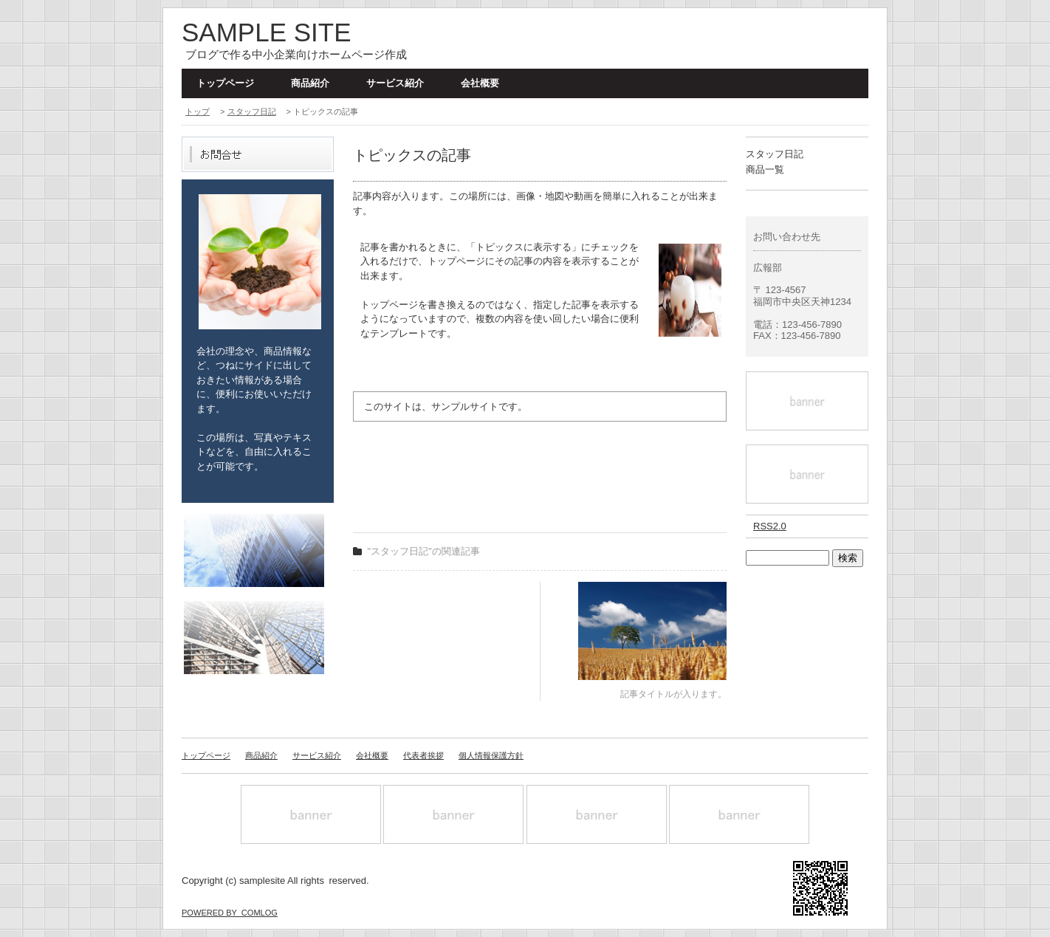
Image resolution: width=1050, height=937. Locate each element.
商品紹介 (310, 83)
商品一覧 (765, 169)
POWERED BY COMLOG (230, 912)
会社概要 (480, 83)
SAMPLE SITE (266, 32)
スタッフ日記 (251, 111)
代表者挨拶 (423, 755)
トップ (197, 111)
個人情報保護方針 (491, 755)
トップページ (225, 83)
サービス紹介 (395, 83)
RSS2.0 (769, 526)
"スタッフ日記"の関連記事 (424, 551)
